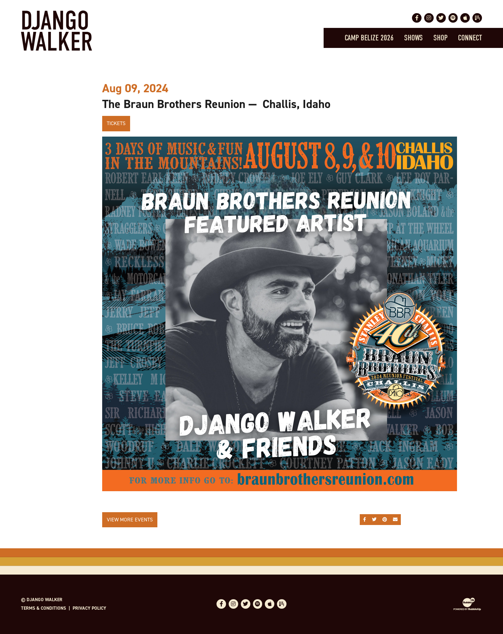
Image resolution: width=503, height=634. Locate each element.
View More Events (130, 519)
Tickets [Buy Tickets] (116, 123)
